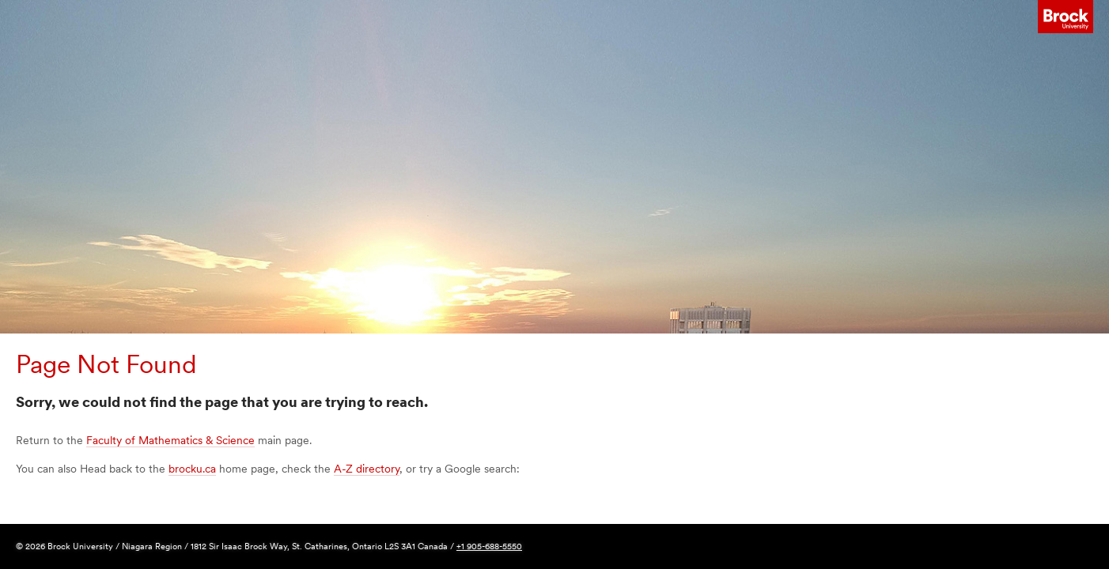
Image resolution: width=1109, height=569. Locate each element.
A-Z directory (366, 468)
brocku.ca (192, 468)
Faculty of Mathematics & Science (170, 440)
